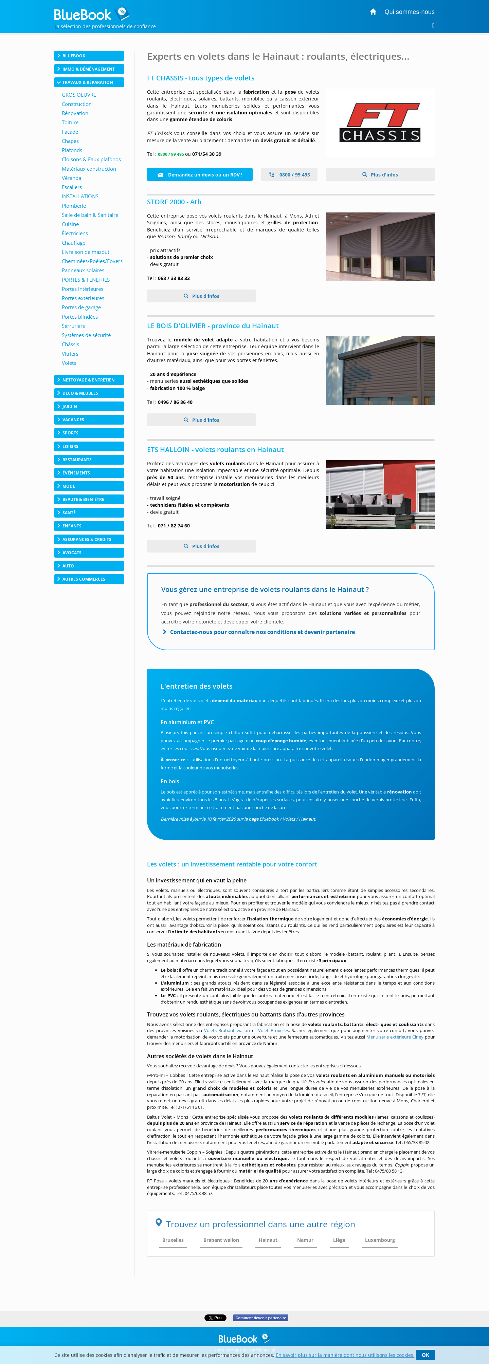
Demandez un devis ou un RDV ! (199, 174)
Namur (305, 1240)
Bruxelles (173, 1240)
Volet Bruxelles (273, 1030)
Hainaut (268, 1240)
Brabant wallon (221, 1240)
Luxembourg (380, 1240)
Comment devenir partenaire (260, 1318)
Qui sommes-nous (409, 11)
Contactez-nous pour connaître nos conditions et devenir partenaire (262, 632)
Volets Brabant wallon (227, 1030)
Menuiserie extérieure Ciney (394, 1037)
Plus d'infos (383, 174)
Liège (339, 1240)
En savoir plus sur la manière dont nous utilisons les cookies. (345, 1355)
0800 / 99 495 (289, 174)
